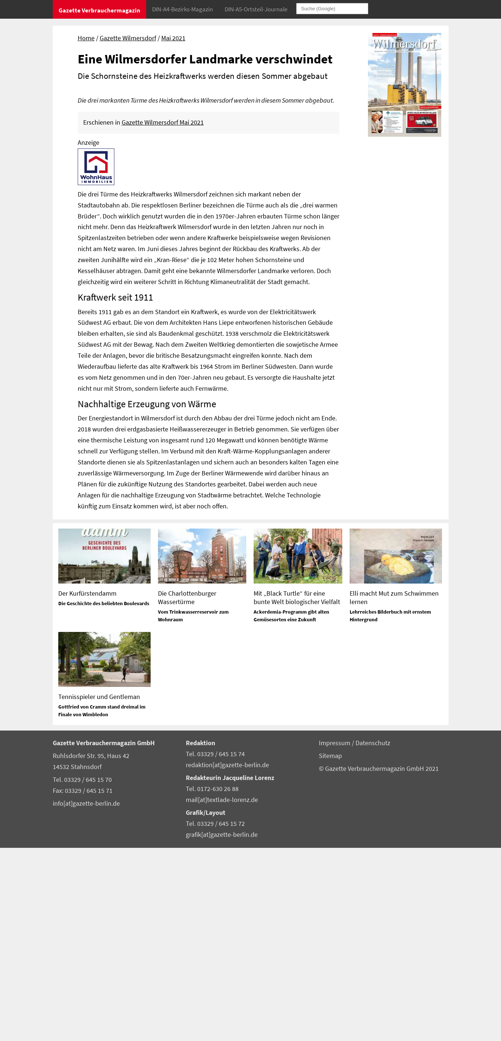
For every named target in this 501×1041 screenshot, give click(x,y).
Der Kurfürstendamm (87, 786)
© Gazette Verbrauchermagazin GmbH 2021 (379, 962)
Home (86, 38)
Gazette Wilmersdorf (128, 38)
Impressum (335, 936)
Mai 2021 (173, 38)
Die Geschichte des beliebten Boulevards (103, 796)
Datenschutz (373, 936)
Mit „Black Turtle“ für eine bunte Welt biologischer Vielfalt (297, 790)
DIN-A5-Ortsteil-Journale (256, 9)
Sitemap (330, 949)
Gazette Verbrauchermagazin (99, 10)
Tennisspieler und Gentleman (99, 890)
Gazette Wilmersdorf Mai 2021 (163, 316)
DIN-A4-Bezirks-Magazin (182, 9)
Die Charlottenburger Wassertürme (187, 790)
